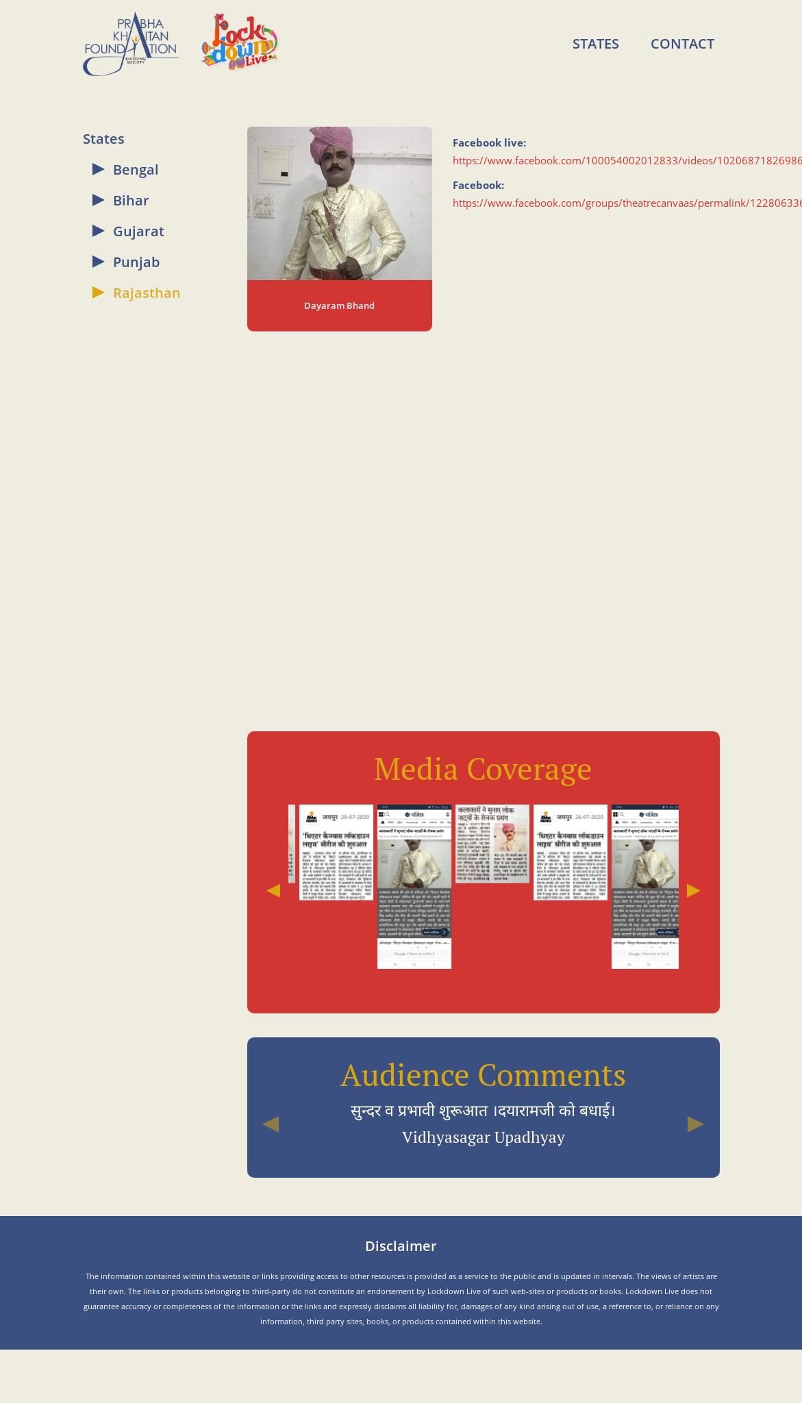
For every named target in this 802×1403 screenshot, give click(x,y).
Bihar (131, 200)
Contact (682, 43)
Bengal (136, 169)
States (596, 43)
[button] (271, 1123)
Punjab (136, 262)
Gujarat (138, 231)
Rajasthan (147, 292)
